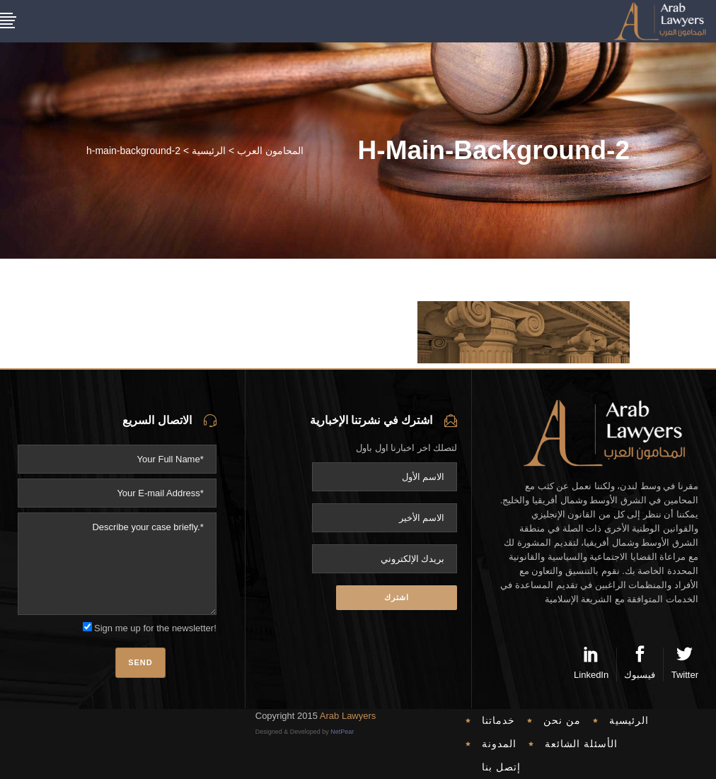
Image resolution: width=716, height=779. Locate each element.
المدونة (499, 743)
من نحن (562, 720)
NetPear (342, 731)
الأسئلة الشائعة (581, 743)
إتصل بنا (501, 767)
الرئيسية (209, 151)
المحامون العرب (270, 151)
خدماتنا (498, 720)
